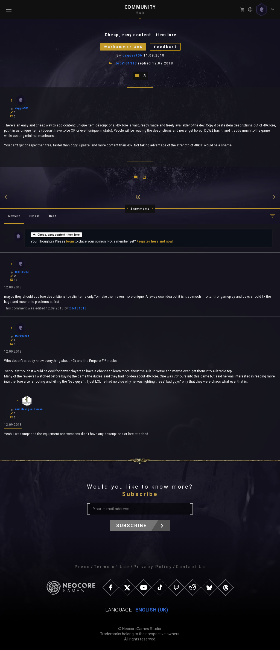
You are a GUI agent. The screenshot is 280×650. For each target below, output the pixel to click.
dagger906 (132, 55)
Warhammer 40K (123, 47)
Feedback (166, 47)
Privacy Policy (152, 566)
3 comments (140, 209)
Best (52, 216)
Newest (14, 216)
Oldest (34, 216)
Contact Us (190, 566)
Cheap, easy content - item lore (56, 235)
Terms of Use (112, 566)
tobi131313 (126, 63)
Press (82, 566)
